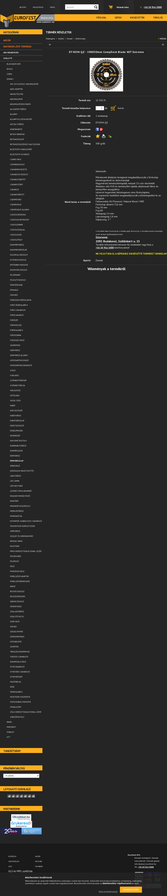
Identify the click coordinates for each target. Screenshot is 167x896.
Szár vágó (15, 621)
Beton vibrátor (17, 134)
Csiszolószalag (17, 230)
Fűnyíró (14, 295)
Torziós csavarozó (19, 657)
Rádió (12, 586)
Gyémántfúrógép (18, 380)
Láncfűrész (15, 476)
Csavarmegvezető (18, 169)
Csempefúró (15, 199)
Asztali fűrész (17, 124)
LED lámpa (14, 481)
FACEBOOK (39, 866)
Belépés (23, 7)
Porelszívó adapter (19, 576)
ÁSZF (10, 866)
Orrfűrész (15, 531)
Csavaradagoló (17, 164)
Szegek (13, 626)
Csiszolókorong (18, 214)
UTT (8, 737)
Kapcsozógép (16, 410)
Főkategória (50, 39)
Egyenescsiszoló (18, 260)
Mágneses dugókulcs (20, 506)
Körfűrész (15, 456)
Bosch (10, 69)
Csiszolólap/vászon (19, 220)
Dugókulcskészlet (19, 255)
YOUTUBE (38, 861)
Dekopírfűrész (17, 245)
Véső (12, 687)
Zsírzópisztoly (17, 717)
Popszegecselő (17, 571)
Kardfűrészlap (17, 420)
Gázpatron (15, 345)
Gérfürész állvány (19, 355)
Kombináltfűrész (18, 446)
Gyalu (13, 370)
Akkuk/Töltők (16, 94)
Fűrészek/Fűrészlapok (20, 300)
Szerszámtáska (17, 636)
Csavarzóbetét (17, 194)
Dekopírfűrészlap (18, 250)
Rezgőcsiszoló (17, 591)
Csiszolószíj (16, 235)
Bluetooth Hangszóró (21, 149)
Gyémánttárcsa (17, 385)
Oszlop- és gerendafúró (21, 536)
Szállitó (61, 39)
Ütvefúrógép (16, 677)
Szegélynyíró (16, 631)
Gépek (118, 17)
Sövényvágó (16, 606)
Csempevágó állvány (19, 209)
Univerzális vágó (18, 662)
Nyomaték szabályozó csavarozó (26, 521)
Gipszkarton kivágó (19, 360)
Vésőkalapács (16, 692)
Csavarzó (14, 189)
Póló (12, 566)
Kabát (12, 405)
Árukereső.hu (21, 826)
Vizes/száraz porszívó (20, 702)
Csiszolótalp (16, 240)
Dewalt (69, 39)
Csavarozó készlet (19, 174)
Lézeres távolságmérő (21, 491)
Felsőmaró (15, 275)
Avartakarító (16, 129)
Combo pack (15, 159)
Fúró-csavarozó (18, 310)
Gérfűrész (15, 350)
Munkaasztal (16, 516)
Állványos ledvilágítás (21, 119)
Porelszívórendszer (20, 581)
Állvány (13, 114)
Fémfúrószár (16, 285)
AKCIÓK (37, 856)
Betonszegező (17, 139)
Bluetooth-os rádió (19, 154)
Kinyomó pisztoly (18, 441)
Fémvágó (14, 290)
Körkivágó (15, 466)
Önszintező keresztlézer (22, 526)
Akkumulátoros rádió (20, 104)
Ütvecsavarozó (17, 667)
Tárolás (158, 17)
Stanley (10, 732)
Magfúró (14, 501)
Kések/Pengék (16, 430)
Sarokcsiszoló (17, 601)
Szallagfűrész (17, 611)
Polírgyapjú (15, 556)
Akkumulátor (16, 99)
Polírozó (14, 561)
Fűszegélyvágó (17, 340)
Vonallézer (15, 707)
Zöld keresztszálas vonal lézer (25, 712)
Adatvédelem (13, 861)
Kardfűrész (15, 415)
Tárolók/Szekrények (20, 652)
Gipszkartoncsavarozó (21, 365)
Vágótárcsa (15, 682)
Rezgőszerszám (17, 596)
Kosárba (121, 108)
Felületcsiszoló (18, 280)
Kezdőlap (12, 856)
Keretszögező (17, 425)
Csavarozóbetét (18, 179)
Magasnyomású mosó (20, 496)
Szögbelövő (16, 641)
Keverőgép (15, 436)
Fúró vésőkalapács (19, 305)
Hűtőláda (14, 395)
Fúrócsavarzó (17, 315)
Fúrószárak (15, 335)
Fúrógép (14, 320)
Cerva (9, 74)
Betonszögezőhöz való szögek (25, 144)
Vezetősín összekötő (20, 697)
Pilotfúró (14, 546)
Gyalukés (14, 375)
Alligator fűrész (18, 109)
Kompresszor (16, 451)
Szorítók (14, 647)
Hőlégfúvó (15, 390)
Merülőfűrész (17, 511)
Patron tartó (16, 541)
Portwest (11, 727)
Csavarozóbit (16, 184)
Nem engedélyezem (108, 891)
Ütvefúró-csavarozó (20, 672)
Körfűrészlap (17, 461)
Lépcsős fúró (16, 486)
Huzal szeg (15, 400)
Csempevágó (15, 204)
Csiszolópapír (16, 225)
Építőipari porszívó (19, 265)
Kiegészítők (137, 17)
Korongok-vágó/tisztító (22, 471)
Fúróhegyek (16, 325)
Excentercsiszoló (18, 270)
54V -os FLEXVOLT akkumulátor (24, 84)
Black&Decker (14, 64)
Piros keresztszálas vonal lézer (25, 551)
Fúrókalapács (16, 330)
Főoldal (101, 17)
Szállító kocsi (17, 616)
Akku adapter (16, 89)
